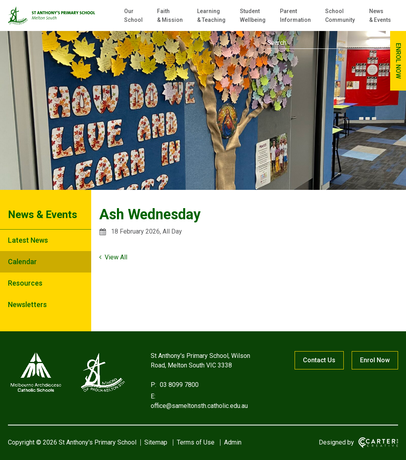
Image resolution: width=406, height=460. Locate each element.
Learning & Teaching (211, 15)
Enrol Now (375, 360)
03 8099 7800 (178, 384)
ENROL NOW (398, 61)
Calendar (22, 261)
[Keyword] (320, 43)
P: (153, 384)
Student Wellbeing (253, 15)
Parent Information (295, 15)
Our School (133, 15)
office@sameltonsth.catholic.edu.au (199, 406)
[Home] (67, 392)
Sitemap (155, 442)
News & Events (380, 15)
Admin (232, 442)
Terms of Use (195, 442)
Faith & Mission (170, 15)
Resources (25, 283)
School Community (340, 15)
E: (153, 396)
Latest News (28, 240)
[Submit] (371, 42)
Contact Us (319, 360)
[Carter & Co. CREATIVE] (378, 442)
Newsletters (27, 304)
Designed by (336, 442)
